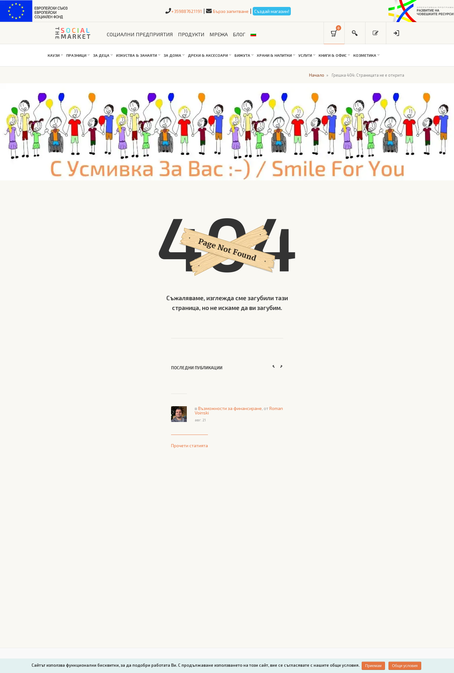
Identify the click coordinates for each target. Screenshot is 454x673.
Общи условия (405, 666)
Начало (315, 74)
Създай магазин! (281, 10)
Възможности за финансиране (230, 407)
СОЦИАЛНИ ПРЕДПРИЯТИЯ (140, 34)
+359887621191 (176, 10)
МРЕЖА (219, 34)
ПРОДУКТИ (191, 34)
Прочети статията (189, 444)
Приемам (373, 666)
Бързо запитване (230, 10)
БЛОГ (239, 34)
